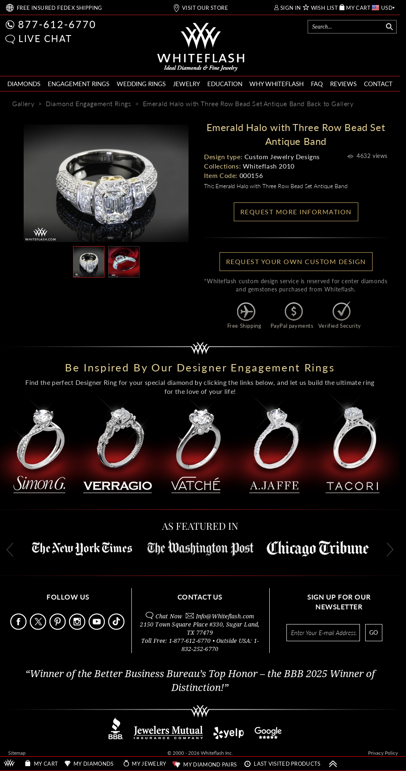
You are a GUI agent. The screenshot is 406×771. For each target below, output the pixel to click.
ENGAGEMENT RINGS (78, 83)
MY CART (358, 8)
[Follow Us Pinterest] (58, 627)
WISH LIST (324, 8)
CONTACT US (199, 597)
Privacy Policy (383, 753)
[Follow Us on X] (39, 627)
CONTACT (378, 83)
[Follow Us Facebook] (19, 627)
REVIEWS (343, 83)
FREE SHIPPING (59, 8)
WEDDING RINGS (141, 83)
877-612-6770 (57, 24)
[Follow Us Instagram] (78, 627)
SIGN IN (290, 8)
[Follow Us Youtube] (97, 627)
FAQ (317, 83)
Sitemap (17, 753)
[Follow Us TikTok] (117, 627)
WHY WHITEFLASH (276, 83)
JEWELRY (186, 83)
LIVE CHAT (45, 38)
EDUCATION (224, 83)
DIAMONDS (23, 83)
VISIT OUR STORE (205, 8)
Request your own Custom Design (296, 261)
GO (373, 632)
